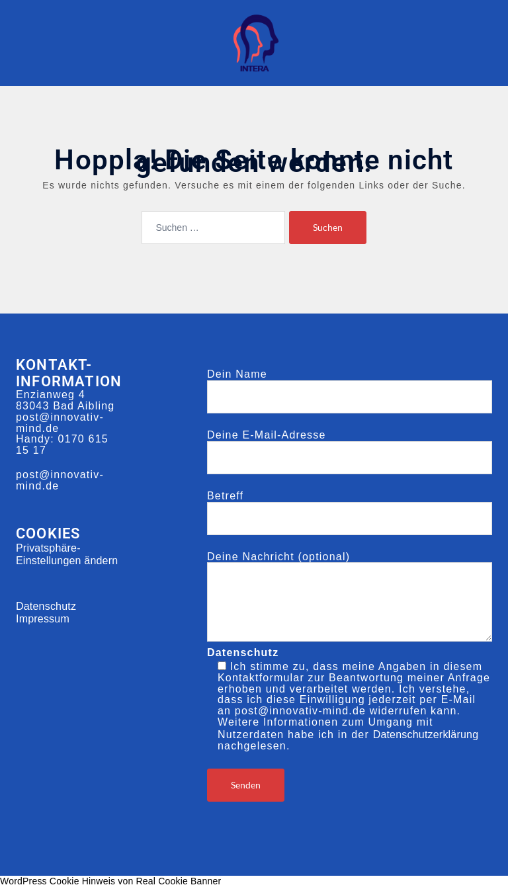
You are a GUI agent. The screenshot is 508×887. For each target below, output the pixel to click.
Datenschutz (46, 606)
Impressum (42, 618)
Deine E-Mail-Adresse (349, 446)
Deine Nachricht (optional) (349, 598)
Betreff (349, 507)
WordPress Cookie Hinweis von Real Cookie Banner (110, 881)
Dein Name (349, 385)
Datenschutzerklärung (426, 734)
